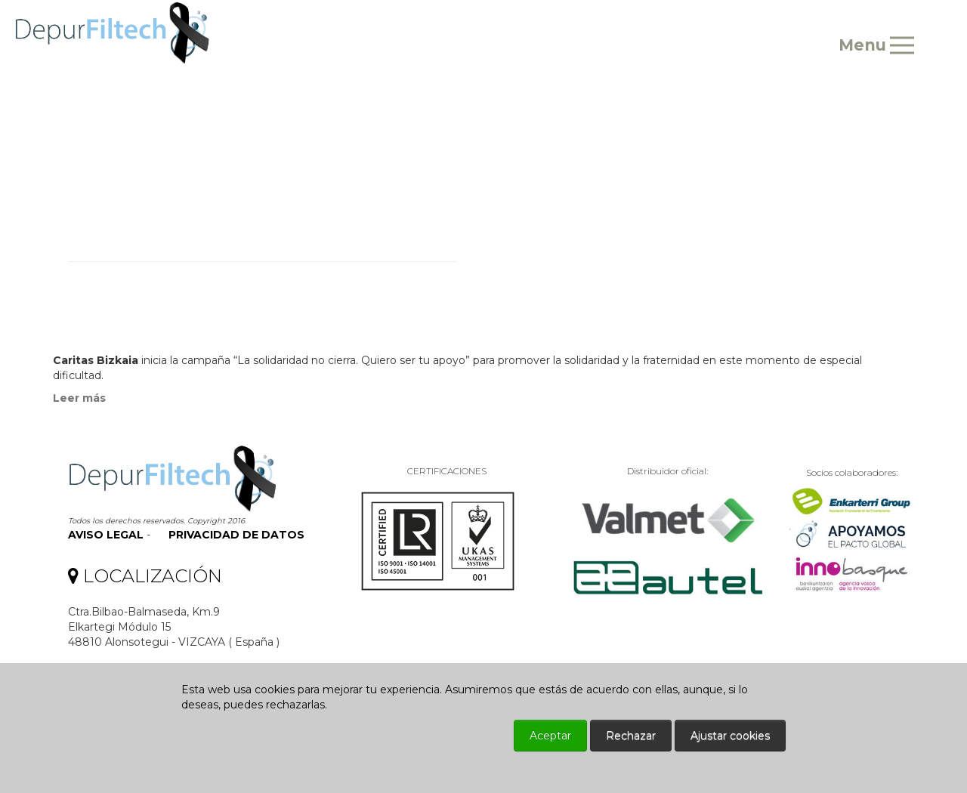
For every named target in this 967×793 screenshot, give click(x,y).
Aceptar (550, 735)
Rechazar (631, 735)
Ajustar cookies (730, 735)
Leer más (79, 398)
